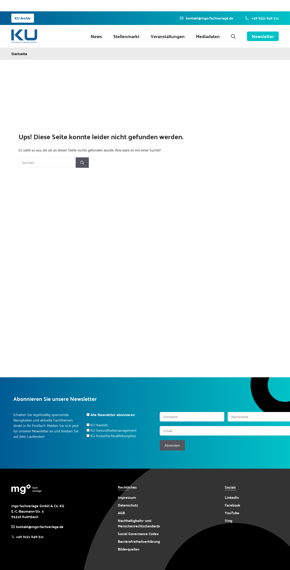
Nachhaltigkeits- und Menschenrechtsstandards (139, 523)
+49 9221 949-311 (30, 536)
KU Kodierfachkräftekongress (113, 435)
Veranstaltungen (168, 36)
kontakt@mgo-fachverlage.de (39, 526)
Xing (228, 520)
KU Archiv (23, 18)
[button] (233, 36)
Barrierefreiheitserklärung (139, 541)
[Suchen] (82, 162)
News (96, 36)
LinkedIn (232, 497)
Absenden (172, 445)
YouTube (232, 513)
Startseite (19, 53)
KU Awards (99, 424)
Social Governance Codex (138, 533)
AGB (121, 513)
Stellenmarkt (126, 36)
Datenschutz (128, 505)
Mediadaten (208, 36)
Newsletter (263, 36)
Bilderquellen (128, 549)
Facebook (232, 505)
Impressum (127, 497)
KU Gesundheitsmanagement (113, 430)
